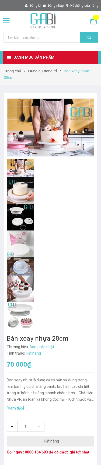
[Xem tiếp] (15, 408)
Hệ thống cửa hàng (84, 6)
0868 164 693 (36, 452)
